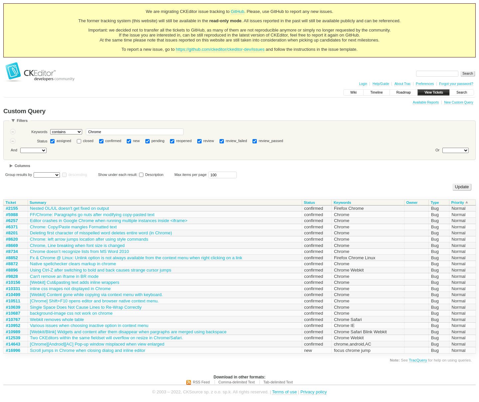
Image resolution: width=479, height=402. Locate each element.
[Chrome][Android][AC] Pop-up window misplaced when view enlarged (97, 344)
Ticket (11, 202)
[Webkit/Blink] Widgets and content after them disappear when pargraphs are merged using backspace (128, 331)
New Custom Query (458, 102)
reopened (184, 141)
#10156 (13, 282)
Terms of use (284, 391)
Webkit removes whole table (57, 319)
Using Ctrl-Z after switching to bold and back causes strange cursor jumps (100, 270)
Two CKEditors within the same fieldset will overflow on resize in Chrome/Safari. (106, 337)
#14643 (13, 344)
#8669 (12, 245)
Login (363, 84)
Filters (22, 120)
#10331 (13, 288)
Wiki (353, 92)
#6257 (12, 220)
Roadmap (404, 92)
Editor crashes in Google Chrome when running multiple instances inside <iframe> (108, 220)
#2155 (12, 208)
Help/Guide (381, 84)
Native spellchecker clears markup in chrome (73, 263)
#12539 (13, 337)
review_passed (271, 141)
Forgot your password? (456, 84)
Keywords (39, 132)
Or (437, 150)
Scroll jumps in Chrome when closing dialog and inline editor (87, 350)
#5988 (12, 214)
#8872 (12, 263)
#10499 (13, 294)
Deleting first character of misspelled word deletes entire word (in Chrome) (101, 232)
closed (88, 141)
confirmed (113, 141)
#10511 (13, 300)
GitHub (237, 11)
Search (461, 92)
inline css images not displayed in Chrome (70, 288)
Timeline (376, 92)
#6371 (12, 226)
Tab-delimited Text (278, 382)
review (208, 141)
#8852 (12, 257)
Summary (38, 202)
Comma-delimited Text (237, 382)
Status (42, 141)
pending (157, 141)
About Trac (402, 84)
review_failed (236, 141)
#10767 (13, 319)
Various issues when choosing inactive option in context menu (89, 325)
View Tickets (433, 92)
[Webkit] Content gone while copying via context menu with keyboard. (96, 294)
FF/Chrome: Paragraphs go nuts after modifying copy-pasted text (92, 214)
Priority (457, 202)
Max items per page (190, 175)
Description (151, 175)
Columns (22, 166)
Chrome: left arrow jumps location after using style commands (89, 239)
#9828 (12, 276)
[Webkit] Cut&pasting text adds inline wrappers (74, 282)
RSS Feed (201, 382)
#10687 (13, 313)
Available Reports (426, 102)
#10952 (13, 325)
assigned (64, 141)
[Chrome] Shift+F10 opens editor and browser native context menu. (94, 300)
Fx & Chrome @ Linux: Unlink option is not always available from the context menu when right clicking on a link (136, 257)
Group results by (18, 175)
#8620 (12, 239)
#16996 (13, 350)
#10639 (13, 307)
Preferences (425, 84)
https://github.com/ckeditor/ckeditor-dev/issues (220, 49)
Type (435, 202)
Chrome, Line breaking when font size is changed (77, 245)
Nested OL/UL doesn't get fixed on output (69, 208)
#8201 (12, 232)
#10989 (13, 331)
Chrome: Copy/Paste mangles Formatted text (73, 226)
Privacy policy (313, 391)
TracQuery (418, 360)
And (14, 150)
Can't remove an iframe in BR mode (64, 276)
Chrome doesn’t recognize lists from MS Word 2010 (79, 251)
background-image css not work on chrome (71, 313)
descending (77, 175)
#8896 (12, 270)
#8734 (12, 251)
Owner (411, 202)
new (136, 141)
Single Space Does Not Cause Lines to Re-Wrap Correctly (86, 307)
